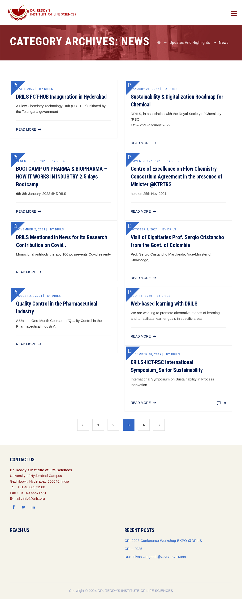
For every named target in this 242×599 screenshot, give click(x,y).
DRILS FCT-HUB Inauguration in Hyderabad (61, 97)
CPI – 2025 (133, 549)
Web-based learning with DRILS (164, 304)
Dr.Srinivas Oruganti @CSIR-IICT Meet (155, 557)
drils (48, 89)
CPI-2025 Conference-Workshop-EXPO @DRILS (163, 541)
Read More (26, 129)
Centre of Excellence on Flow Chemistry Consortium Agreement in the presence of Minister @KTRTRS (176, 177)
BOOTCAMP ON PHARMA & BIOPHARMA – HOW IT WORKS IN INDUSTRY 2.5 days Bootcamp (61, 177)
